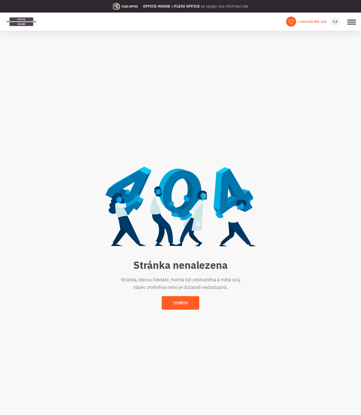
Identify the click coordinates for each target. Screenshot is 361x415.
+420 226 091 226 (312, 22)
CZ (335, 21)
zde (245, 6)
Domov (180, 302)
